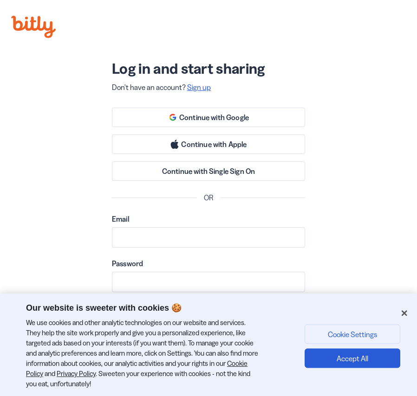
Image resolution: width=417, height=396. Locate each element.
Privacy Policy (76, 373)
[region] (208, 345)
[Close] (404, 313)
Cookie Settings (352, 334)
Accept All (352, 358)
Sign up (199, 87)
